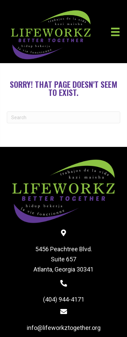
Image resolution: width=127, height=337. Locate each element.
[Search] (63, 117)
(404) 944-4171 (63, 299)
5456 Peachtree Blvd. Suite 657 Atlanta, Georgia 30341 (63, 259)
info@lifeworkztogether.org (64, 327)
